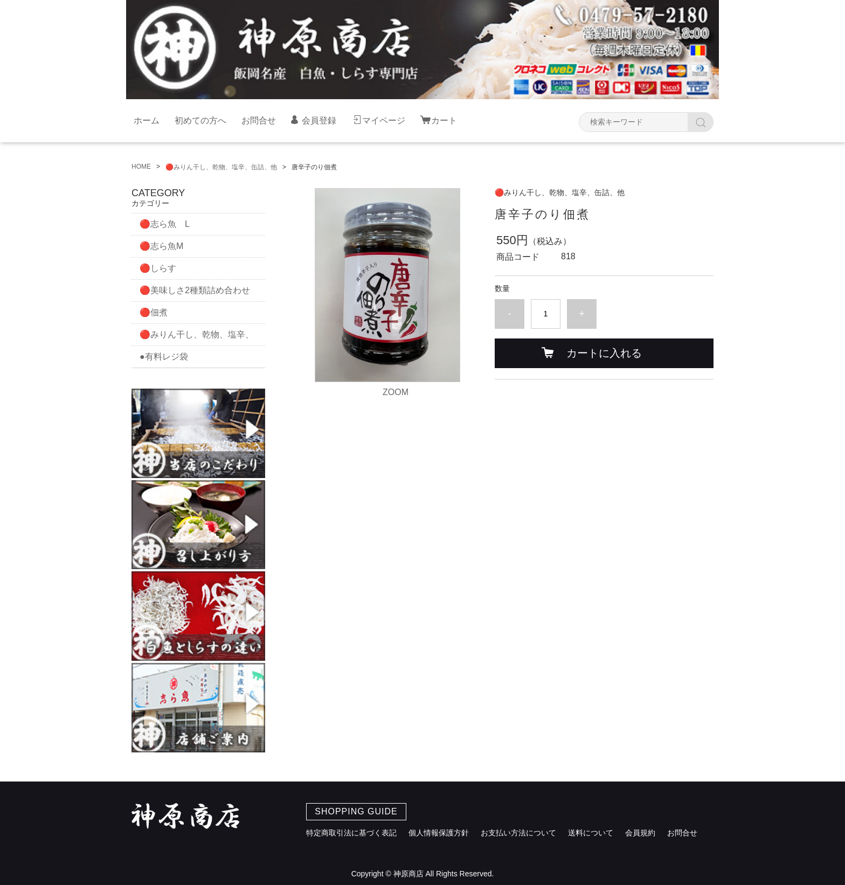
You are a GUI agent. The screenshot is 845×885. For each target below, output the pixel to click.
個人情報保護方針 (438, 832)
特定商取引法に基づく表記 (351, 832)
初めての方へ (200, 120)
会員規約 (640, 832)
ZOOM (395, 392)
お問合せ (258, 120)
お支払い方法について (518, 832)
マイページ (383, 120)
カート (444, 120)
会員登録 (319, 120)
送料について (590, 832)
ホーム (147, 120)
